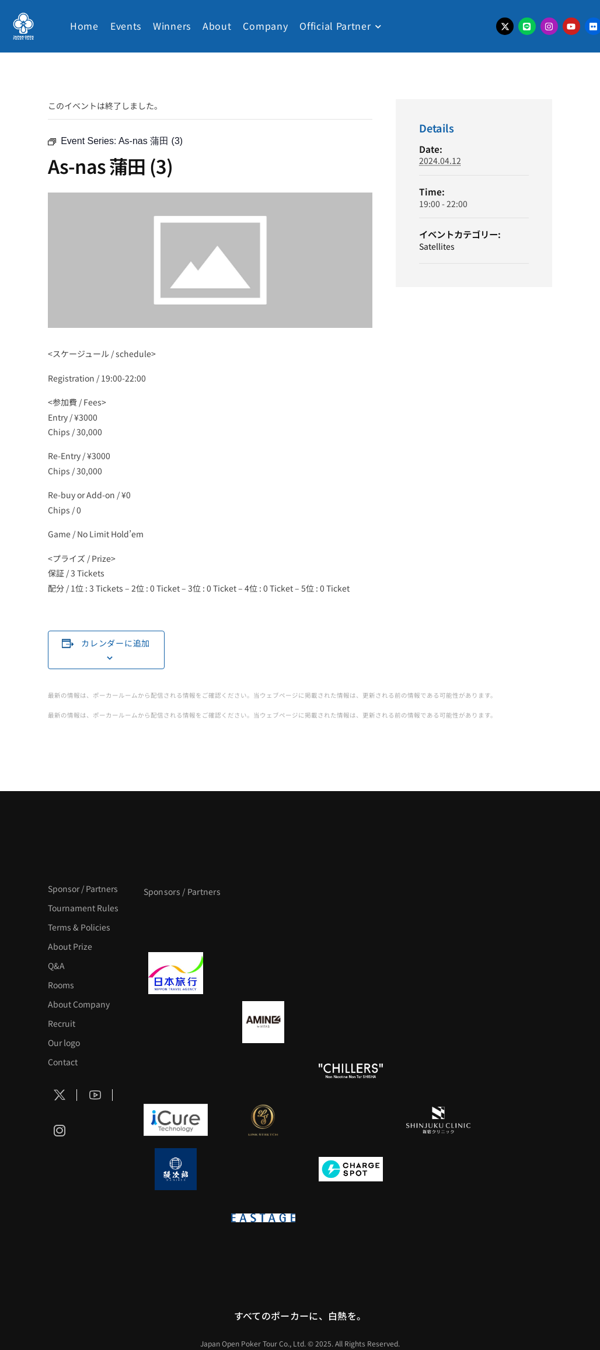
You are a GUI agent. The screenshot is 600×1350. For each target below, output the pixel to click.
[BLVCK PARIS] (263, 924)
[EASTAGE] (263, 1218)
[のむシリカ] (176, 1071)
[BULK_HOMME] (438, 1071)
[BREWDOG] (438, 973)
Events (125, 26)
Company (265, 26)
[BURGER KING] (176, 1022)
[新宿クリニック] (438, 1120)
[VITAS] (263, 1022)
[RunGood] (263, 1071)
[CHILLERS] (351, 1071)
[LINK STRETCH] (263, 1120)
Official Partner (335, 26)
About (217, 26)
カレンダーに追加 (115, 643)
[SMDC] (438, 1169)
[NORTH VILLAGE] (263, 1169)
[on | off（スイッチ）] (176, 1218)
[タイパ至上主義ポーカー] (438, 924)
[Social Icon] (59, 1095)
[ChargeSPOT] (351, 1169)
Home (84, 26)
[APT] (176, 924)
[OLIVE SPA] (351, 1120)
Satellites (437, 246)
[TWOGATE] (351, 973)
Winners (172, 26)
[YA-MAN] (438, 1022)
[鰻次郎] (176, 1169)
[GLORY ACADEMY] (263, 973)
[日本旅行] (176, 973)
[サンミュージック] (351, 924)
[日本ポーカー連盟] (351, 1218)
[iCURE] (176, 1120)
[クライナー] (351, 1022)
